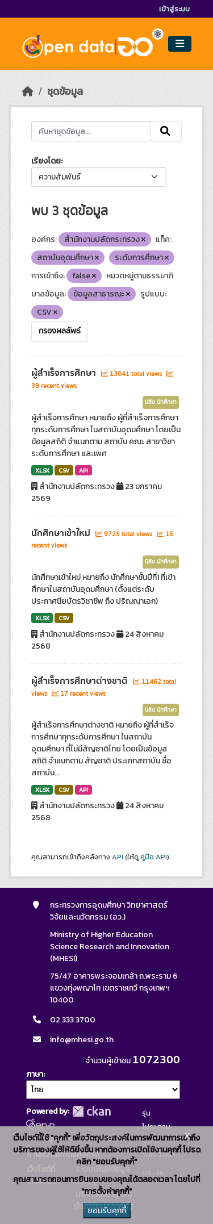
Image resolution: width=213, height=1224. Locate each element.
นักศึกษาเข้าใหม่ (62, 533)
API (83, 470)
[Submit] (166, 131)
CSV (64, 470)
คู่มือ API (153, 857)
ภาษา (34, 1074)
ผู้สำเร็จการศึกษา (64, 373)
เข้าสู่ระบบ (174, 8)
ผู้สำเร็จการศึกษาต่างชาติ (80, 681)
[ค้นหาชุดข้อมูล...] (91, 131)
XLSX (42, 470)
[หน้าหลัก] (28, 91)
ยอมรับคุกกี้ (106, 1211)
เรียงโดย (46, 161)
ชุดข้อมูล (65, 91)
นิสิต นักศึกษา (161, 402)
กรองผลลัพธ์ (60, 331)
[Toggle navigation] (179, 44)
